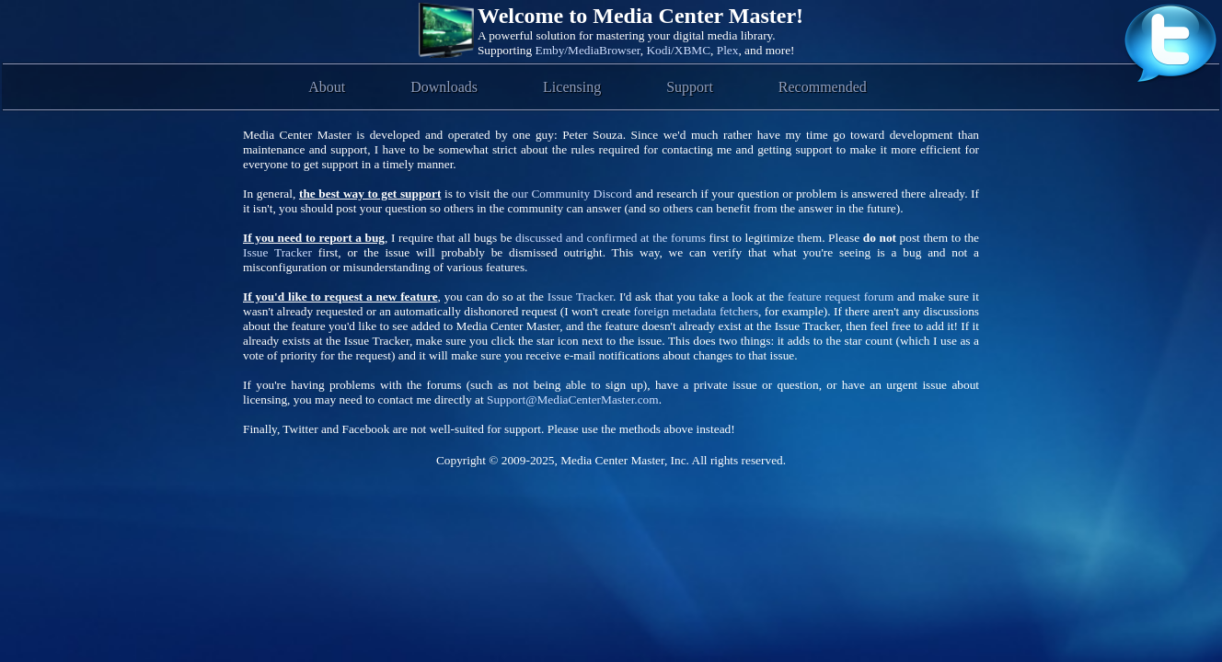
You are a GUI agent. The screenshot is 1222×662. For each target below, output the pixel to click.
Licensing (572, 87)
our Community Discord (572, 193)
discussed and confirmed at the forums (610, 238)
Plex (728, 50)
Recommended (822, 87)
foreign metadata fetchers (696, 311)
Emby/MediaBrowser (588, 50)
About (326, 87)
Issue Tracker (277, 252)
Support (689, 87)
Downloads (444, 87)
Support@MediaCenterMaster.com (573, 399)
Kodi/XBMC (678, 50)
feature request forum (841, 296)
